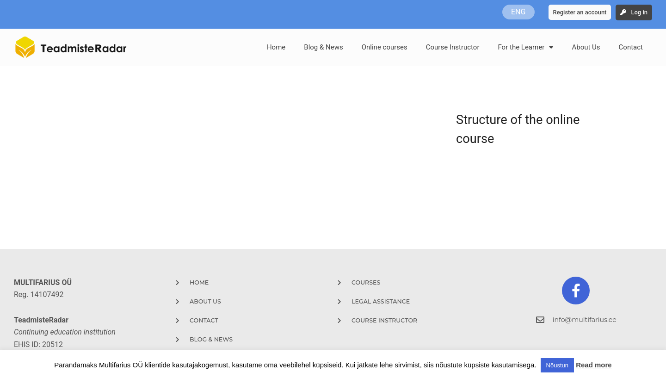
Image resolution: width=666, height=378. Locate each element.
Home (276, 47)
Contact (631, 47)
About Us (586, 47)
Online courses (384, 47)
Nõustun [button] (557, 365)
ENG (518, 11)
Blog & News (323, 47)
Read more (594, 365)
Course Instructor (453, 47)
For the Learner (525, 47)
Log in (639, 12)
